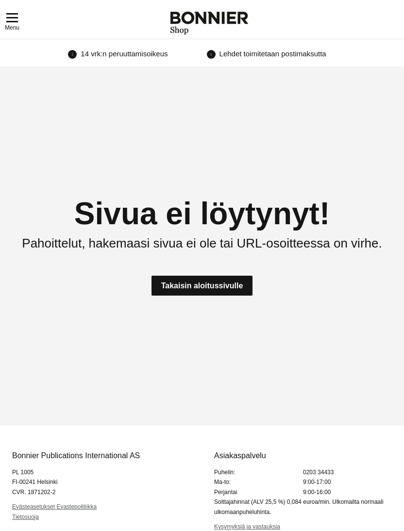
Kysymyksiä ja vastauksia (247, 526)
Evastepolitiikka (76, 506)
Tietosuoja (25, 517)
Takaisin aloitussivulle (202, 286)
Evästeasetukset (34, 506)
